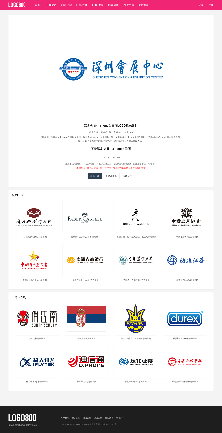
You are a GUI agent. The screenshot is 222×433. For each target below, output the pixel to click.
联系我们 (120, 418)
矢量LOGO (66, 5)
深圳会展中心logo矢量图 (114, 149)
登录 (200, 5)
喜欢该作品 (111, 176)
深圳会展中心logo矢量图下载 (128, 140)
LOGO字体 (82, 5)
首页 (37, 5)
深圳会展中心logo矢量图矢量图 (66, 137)
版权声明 (87, 418)
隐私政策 (109, 418)
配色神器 (143, 5)
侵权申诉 (98, 418)
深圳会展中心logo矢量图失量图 (130, 137)
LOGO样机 (113, 5)
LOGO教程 (97, 5)
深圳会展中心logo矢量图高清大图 (164, 137)
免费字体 (129, 5)
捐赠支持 (127, 176)
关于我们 (65, 418)
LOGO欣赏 (50, 5)
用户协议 (76, 418)
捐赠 (143, 168)
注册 (211, 5)
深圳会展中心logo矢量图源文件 (98, 137)
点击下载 (94, 176)
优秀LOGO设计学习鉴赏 (26, 425)
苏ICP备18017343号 (107, 424)
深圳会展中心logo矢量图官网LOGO (95, 140)
